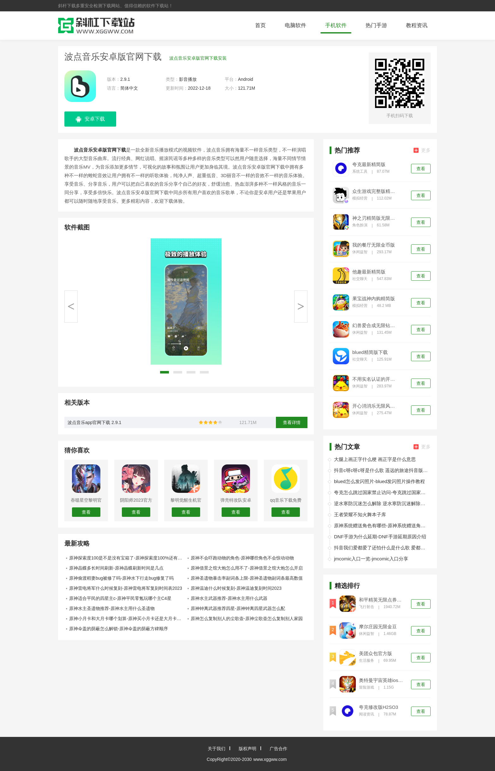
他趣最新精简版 (368, 271)
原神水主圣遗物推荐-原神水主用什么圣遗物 (112, 608)
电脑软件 (295, 25)
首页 (260, 25)
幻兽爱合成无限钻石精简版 (375, 325)
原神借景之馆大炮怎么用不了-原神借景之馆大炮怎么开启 (247, 568)
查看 (420, 168)
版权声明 (247, 748)
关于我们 (216, 748)
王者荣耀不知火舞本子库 (360, 514)
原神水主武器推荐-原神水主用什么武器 (229, 598)
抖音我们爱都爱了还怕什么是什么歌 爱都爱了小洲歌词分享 (381, 547)
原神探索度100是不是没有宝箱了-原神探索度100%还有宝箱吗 (127, 557)
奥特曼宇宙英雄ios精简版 (382, 680)
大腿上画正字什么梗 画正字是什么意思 (375, 459)
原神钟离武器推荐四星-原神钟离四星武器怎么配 (238, 608)
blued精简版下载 (370, 352)
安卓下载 (90, 119)
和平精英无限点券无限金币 (382, 599)
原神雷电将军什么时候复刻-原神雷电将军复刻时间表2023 (125, 588)
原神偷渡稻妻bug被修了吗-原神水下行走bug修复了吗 (121, 578)
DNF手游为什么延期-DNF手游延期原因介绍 (380, 536)
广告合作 (278, 748)
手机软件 (336, 25)
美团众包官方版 (375, 653)
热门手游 (376, 25)
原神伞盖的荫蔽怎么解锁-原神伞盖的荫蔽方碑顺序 (118, 628)
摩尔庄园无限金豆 (378, 626)
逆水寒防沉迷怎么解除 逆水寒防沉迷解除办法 (381, 503)
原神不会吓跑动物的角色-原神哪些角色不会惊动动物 (242, 557)
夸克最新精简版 (368, 164)
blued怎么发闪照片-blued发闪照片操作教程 (379, 481)
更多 (422, 150)
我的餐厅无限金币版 (373, 245)
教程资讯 (416, 25)
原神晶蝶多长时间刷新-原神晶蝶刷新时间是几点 (116, 568)
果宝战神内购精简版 (373, 298)
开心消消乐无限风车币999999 (375, 406)
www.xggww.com (270, 759)
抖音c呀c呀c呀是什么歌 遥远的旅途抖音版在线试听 (381, 470)
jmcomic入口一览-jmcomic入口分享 (371, 558)
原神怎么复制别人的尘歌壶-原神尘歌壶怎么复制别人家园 (247, 618)
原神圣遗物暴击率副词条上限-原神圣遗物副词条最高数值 (247, 578)
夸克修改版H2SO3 (378, 707)
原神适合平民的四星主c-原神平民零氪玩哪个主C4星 (120, 598)
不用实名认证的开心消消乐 (375, 379)
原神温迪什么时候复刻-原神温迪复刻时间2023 (236, 588)
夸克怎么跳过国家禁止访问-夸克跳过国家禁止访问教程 (381, 492)
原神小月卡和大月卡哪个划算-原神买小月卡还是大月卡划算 (127, 618)
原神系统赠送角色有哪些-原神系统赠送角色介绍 (381, 525)
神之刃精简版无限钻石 (375, 218)
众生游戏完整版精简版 (375, 191)
